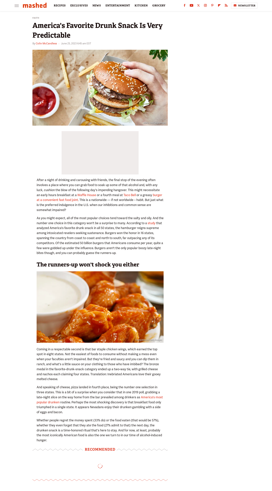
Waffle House (86, 195)
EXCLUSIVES (79, 5)
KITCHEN (141, 5)
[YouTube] (191, 6)
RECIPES (60, 5)
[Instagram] (205, 6)
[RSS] (226, 6)
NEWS (96, 5)
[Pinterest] (212, 6)
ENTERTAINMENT (117, 5)
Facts (35, 18)
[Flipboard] (219, 6)
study (151, 223)
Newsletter (244, 5)
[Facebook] (184, 6)
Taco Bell (130, 195)
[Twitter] (198, 6)
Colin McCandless (46, 43)
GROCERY (158, 5)
